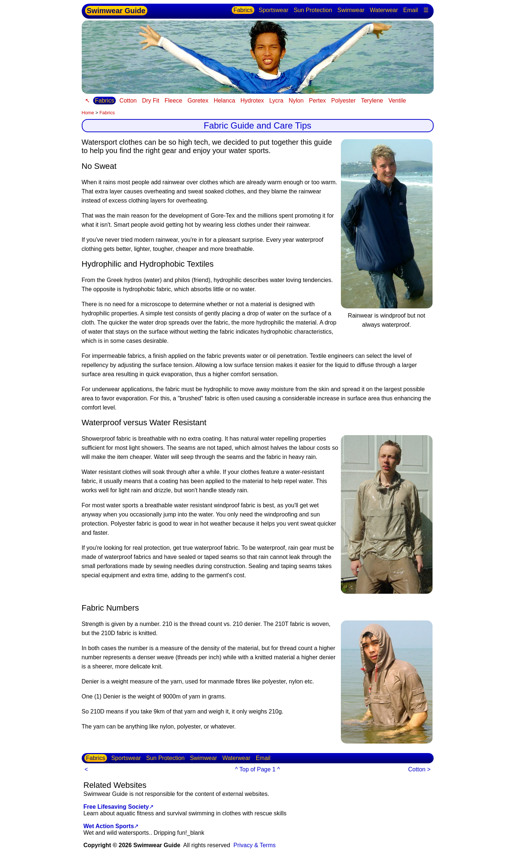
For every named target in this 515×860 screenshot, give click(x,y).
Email (410, 10)
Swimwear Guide (116, 11)
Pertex (317, 100)
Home (88, 112)
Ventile (397, 100)
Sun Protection (313, 10)
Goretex (198, 100)
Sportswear (273, 10)
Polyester (343, 100)
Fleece (173, 100)
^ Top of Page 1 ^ (257, 769)
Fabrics (243, 10)
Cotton (128, 100)
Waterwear (384, 10)
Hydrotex (252, 100)
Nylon (296, 100)
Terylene (372, 100)
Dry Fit (150, 100)
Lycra (276, 100)
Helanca (224, 100)
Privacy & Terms (254, 845)
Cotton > (419, 769)
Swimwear (351, 10)
